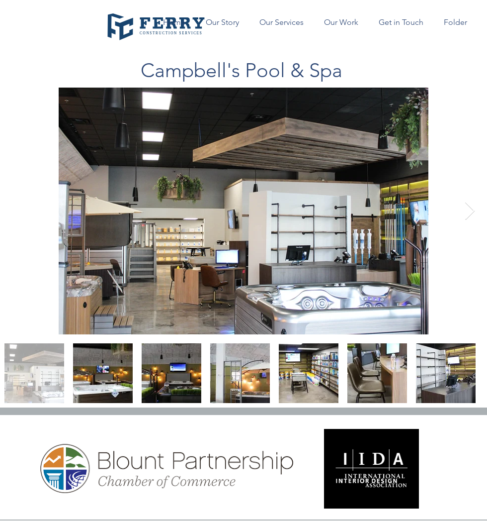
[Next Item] (470, 211)
